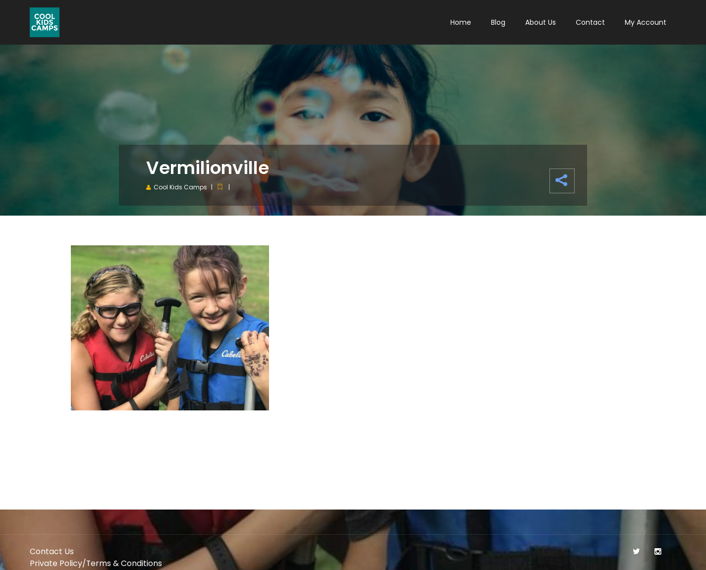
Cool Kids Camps (180, 187)
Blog (498, 22)
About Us (540, 22)
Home (460, 22)
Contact (590, 22)
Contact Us (52, 551)
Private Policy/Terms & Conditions (96, 563)
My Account (645, 22)
